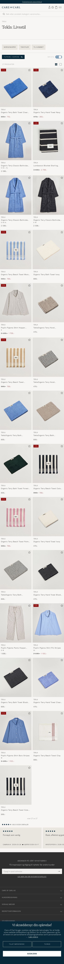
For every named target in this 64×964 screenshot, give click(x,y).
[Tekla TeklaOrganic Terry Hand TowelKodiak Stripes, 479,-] (48, 309)
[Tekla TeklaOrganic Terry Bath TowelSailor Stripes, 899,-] (16, 575)
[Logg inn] (49, 7)
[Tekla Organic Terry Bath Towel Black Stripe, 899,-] (16, 683)
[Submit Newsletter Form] (59, 871)
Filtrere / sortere (13, 57)
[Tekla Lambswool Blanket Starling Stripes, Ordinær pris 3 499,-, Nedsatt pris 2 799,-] (48, 146)
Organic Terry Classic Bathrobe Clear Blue (14, 220)
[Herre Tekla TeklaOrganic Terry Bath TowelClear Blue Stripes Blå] (16, 410)
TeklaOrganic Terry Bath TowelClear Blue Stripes (11, 435)
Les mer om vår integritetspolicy (32, 876)
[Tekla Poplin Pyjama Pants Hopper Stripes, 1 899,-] (16, 629)
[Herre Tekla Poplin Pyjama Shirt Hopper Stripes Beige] (16, 302)
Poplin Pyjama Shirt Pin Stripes (47, 648)
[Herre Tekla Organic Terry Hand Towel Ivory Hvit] (48, 516)
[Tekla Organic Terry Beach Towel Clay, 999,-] (48, 736)
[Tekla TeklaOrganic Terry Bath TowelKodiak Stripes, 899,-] (48, 416)
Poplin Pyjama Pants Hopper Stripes (13, 648)
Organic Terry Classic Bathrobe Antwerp (46, 220)
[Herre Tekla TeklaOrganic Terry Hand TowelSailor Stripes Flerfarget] (48, 357)
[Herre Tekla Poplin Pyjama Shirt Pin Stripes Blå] (48, 623)
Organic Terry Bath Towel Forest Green (14, 488)
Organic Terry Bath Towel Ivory (46, 274)
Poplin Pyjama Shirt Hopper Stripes (13, 328)
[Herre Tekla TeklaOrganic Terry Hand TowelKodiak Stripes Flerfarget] (48, 302)
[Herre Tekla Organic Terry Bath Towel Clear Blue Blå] (16, 87)
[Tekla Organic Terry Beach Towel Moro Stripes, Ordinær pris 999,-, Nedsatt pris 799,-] (16, 255)
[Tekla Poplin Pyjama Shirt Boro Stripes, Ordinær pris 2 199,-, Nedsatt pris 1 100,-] (16, 736)
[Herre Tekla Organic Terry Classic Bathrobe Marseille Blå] (16, 140)
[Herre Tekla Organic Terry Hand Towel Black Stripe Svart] (48, 569)
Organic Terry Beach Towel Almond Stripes (12, 382)
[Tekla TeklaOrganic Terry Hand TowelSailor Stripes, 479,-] (48, 363)
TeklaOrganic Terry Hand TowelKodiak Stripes (44, 328)
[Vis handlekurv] (56, 7)
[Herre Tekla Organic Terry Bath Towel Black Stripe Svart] (16, 677)
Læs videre (33, 937)
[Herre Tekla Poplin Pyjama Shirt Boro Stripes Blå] (16, 730)
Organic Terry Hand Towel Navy (46, 112)
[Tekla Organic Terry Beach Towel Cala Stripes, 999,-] (16, 790)
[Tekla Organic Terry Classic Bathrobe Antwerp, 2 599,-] (48, 201)
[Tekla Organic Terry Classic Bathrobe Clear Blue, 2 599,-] (16, 201)
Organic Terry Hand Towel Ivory (46, 541)
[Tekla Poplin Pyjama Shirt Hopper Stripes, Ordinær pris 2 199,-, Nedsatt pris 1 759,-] (16, 309)
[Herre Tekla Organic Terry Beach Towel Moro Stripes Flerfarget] (16, 249)
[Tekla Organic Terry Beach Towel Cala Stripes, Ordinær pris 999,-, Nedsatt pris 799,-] (48, 469)
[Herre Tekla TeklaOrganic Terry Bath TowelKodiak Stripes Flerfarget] (48, 410)
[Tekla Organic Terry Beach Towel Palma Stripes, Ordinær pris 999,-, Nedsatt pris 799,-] (16, 522)
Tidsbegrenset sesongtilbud (32, 2)
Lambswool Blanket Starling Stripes (45, 166)
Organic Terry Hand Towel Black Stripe (47, 595)
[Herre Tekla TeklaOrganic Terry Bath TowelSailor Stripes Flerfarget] (16, 569)
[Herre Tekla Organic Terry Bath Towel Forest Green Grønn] (16, 463)
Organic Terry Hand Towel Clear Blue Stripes (47, 702)
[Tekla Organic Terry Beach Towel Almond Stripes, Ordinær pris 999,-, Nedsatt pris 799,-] (16, 363)
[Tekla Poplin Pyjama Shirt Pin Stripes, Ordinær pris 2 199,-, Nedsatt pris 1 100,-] (48, 629)
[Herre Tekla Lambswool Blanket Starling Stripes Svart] (48, 140)
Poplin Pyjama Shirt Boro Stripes (15, 755)
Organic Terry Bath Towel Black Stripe (14, 702)
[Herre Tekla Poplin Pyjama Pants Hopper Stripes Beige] (16, 623)
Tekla (4, 21)
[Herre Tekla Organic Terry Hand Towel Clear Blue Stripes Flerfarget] (48, 677)
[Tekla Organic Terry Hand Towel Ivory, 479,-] (48, 522)
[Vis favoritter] (52, 7)
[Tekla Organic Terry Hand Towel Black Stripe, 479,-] (48, 575)
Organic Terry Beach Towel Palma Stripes (15, 541)
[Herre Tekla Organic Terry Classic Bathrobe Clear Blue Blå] (16, 195)
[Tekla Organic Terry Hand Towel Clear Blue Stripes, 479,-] (48, 683)
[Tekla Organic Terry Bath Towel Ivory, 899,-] (48, 255)
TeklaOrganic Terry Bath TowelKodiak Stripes (43, 435)
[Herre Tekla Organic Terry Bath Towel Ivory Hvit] (48, 249)
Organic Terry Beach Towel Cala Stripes (47, 488)
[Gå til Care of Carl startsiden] (11, 7)
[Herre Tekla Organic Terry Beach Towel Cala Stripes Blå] (16, 785)
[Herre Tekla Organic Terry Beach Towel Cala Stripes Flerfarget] (48, 463)
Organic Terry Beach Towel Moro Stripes (15, 274)
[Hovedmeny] (60, 7)
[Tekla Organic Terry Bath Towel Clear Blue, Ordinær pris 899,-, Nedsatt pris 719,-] (16, 93)
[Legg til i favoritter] (29, 70)
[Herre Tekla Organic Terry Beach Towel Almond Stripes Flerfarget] (16, 357)
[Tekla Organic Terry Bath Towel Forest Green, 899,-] (16, 469)
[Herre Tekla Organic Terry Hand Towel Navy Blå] (48, 87)
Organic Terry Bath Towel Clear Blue (14, 112)
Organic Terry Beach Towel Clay (46, 755)
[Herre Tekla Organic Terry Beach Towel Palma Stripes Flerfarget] (16, 516)
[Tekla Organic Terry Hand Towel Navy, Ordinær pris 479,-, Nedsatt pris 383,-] (48, 93)
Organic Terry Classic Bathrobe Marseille (14, 166)
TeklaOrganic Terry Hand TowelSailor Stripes (44, 382)
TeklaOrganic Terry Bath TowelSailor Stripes (11, 595)
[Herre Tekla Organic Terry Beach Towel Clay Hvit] (48, 730)
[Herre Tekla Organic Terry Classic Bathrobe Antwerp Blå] (48, 195)
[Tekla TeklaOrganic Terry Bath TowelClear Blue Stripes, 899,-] (16, 416)
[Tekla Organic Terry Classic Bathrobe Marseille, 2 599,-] (16, 146)
